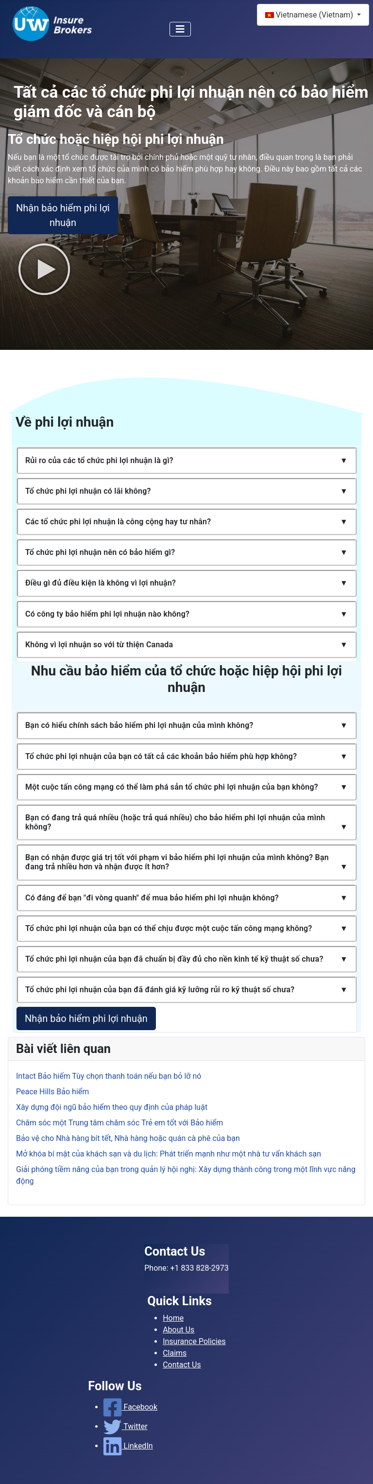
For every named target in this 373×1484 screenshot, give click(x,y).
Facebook (130, 1407)
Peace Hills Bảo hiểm (52, 1091)
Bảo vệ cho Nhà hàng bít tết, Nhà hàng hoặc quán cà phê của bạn (128, 1138)
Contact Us (182, 1364)
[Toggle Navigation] (180, 29)
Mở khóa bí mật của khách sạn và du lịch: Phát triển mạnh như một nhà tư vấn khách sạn (168, 1153)
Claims (174, 1353)
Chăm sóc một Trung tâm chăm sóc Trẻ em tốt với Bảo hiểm (119, 1122)
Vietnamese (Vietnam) (310, 14)
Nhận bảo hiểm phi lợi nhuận (63, 215)
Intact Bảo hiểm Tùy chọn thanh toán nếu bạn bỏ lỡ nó (108, 1076)
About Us (178, 1329)
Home (173, 1318)
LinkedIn (128, 1445)
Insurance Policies (194, 1341)
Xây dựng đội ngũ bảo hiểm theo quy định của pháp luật (111, 1107)
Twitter (125, 1426)
